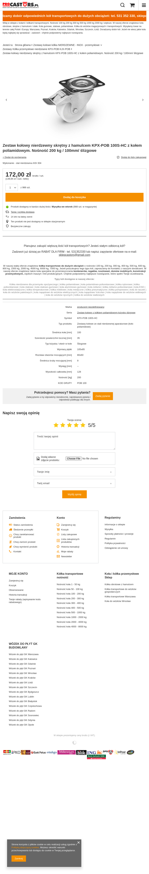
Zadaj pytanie (102, 396)
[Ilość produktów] (10, 187)
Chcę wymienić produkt (25, 546)
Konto (61, 517)
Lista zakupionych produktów (70, 540)
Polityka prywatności (115, 543)
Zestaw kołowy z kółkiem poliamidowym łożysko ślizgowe (106, 312)
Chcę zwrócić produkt (24, 542)
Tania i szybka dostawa (22, 212)
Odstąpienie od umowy (116, 548)
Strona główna (23, 45)
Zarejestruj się (68, 525)
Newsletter (66, 556)
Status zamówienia (23, 525)
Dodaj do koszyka (74, 197)
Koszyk (65, 529)
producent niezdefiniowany (90, 307)
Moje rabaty (67, 551)
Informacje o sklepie (115, 524)
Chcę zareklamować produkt (23, 536)
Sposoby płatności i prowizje (119, 534)
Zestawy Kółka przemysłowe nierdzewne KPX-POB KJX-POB (36, 49)
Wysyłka (109, 529)
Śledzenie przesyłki (23, 529)
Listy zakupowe (69, 534)
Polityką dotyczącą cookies (25, 847)
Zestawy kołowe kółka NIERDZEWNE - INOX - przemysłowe (66, 45)
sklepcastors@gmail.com (74, 254)
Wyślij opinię (74, 494)
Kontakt (17, 551)
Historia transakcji (70, 546)
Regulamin (110, 538)
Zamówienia (17, 517)
